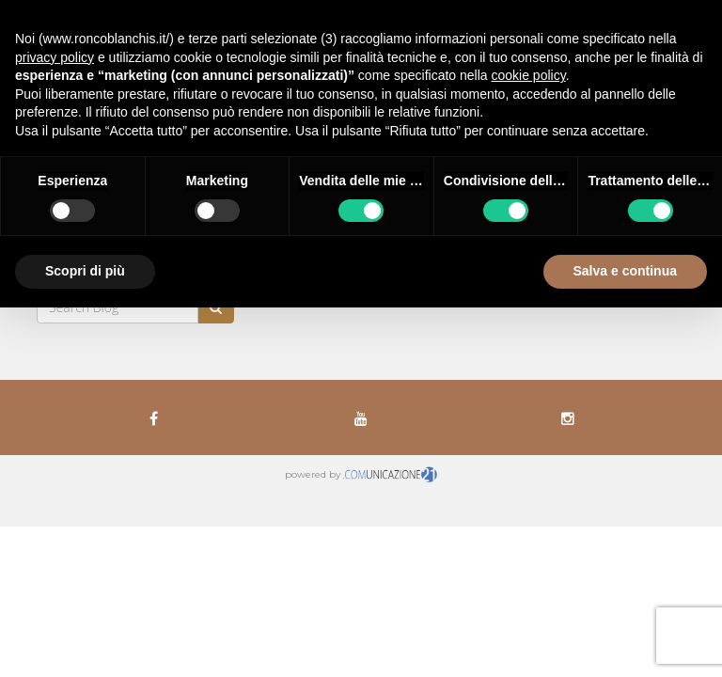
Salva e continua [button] (625, 270)
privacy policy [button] (54, 57)
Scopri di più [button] (85, 270)
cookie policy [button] (529, 75)
